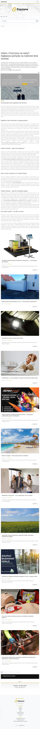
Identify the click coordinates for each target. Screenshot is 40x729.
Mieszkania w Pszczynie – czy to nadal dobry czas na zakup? (17, 495)
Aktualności (10, 303)
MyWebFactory (21, 725)
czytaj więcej (35, 306)
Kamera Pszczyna (20, 713)
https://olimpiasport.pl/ (17, 182)
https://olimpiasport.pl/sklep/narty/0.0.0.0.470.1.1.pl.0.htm (13, 142)
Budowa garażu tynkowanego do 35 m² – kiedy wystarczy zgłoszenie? (19, 301)
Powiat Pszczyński (20, 719)
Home (20, 707)
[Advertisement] (10, 38)
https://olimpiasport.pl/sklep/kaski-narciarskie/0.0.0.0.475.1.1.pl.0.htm (17, 200)
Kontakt (20, 715)
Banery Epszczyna (20, 712)
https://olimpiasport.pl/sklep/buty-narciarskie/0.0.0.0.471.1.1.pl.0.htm (16, 159)
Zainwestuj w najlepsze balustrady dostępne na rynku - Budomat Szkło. (19, 576)
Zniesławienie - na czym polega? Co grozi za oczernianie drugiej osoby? (20, 378)
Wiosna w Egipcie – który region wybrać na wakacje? (15, 455)
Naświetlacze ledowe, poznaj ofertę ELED (12, 338)
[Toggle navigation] (37, 2)
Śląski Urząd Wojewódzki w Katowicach (20, 721)
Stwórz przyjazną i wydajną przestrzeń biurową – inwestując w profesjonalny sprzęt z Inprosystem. (17, 415)
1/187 (18, 672)
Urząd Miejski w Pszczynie (20, 718)
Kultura (20, 709)
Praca (20, 711)
